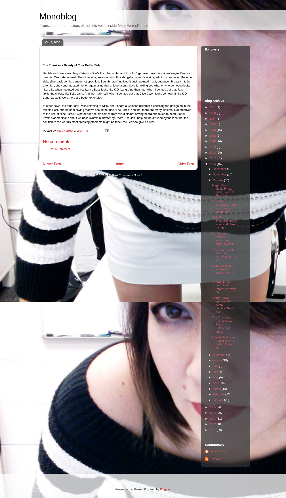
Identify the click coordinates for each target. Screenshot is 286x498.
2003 (213, 418)
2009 (213, 147)
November (220, 174)
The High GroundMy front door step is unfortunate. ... (224, 206)
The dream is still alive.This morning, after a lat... (224, 255)
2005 (213, 407)
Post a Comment (59, 149)
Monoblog (58, 16)
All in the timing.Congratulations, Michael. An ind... (224, 223)
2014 (213, 124)
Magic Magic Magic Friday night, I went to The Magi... (223, 190)
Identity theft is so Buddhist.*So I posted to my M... (223, 342)
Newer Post (52, 164)
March (217, 388)
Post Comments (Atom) (127, 175)
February (219, 394)
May (216, 377)
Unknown (215, 459)
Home (119, 164)
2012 (213, 135)
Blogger (165, 489)
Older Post (185, 164)
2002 (213, 424)
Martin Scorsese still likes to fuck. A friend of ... (223, 271)
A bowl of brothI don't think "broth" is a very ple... (224, 287)
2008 (213, 152)
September (220, 355)
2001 (213, 430)
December (220, 169)
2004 (213, 412)
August (218, 360)
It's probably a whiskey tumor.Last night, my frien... (224, 239)
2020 (213, 113)
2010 (213, 141)
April (216, 383)
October (218, 180)
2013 (213, 130)
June (216, 372)
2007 (213, 158)
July (216, 366)
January (218, 400)
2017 (213, 118)
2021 (213, 107)
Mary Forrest (217, 451)
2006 (213, 164)
